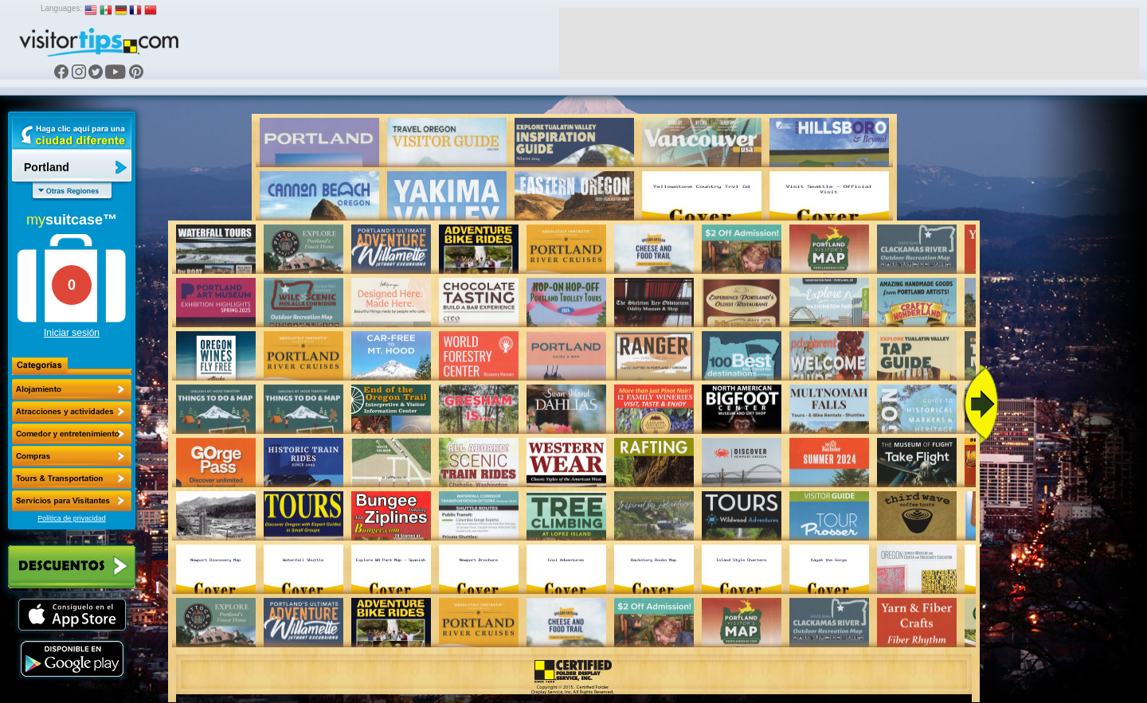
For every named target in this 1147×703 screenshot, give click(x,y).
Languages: (61, 8)
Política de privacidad (71, 518)
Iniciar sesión (72, 332)
